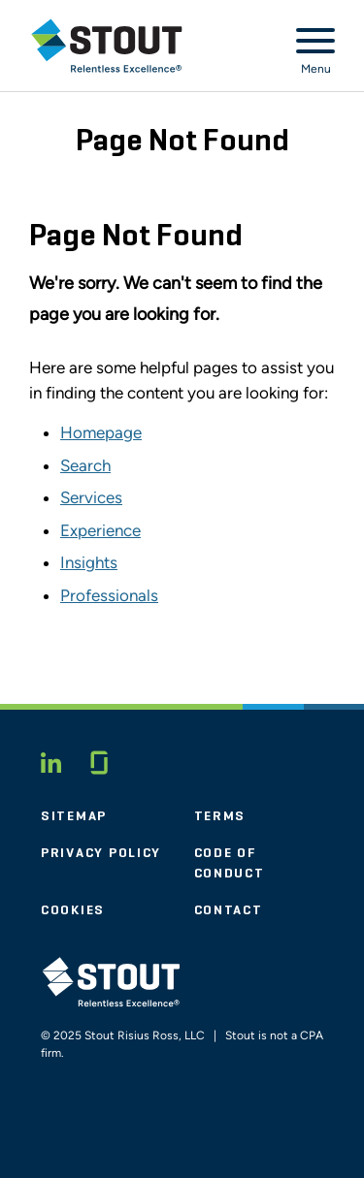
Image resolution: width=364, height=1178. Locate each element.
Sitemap (74, 816)
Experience (100, 530)
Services (91, 497)
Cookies (73, 910)
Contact (228, 910)
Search (85, 465)
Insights (88, 562)
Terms (220, 816)
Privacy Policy (101, 853)
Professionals (109, 595)
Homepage (101, 432)
